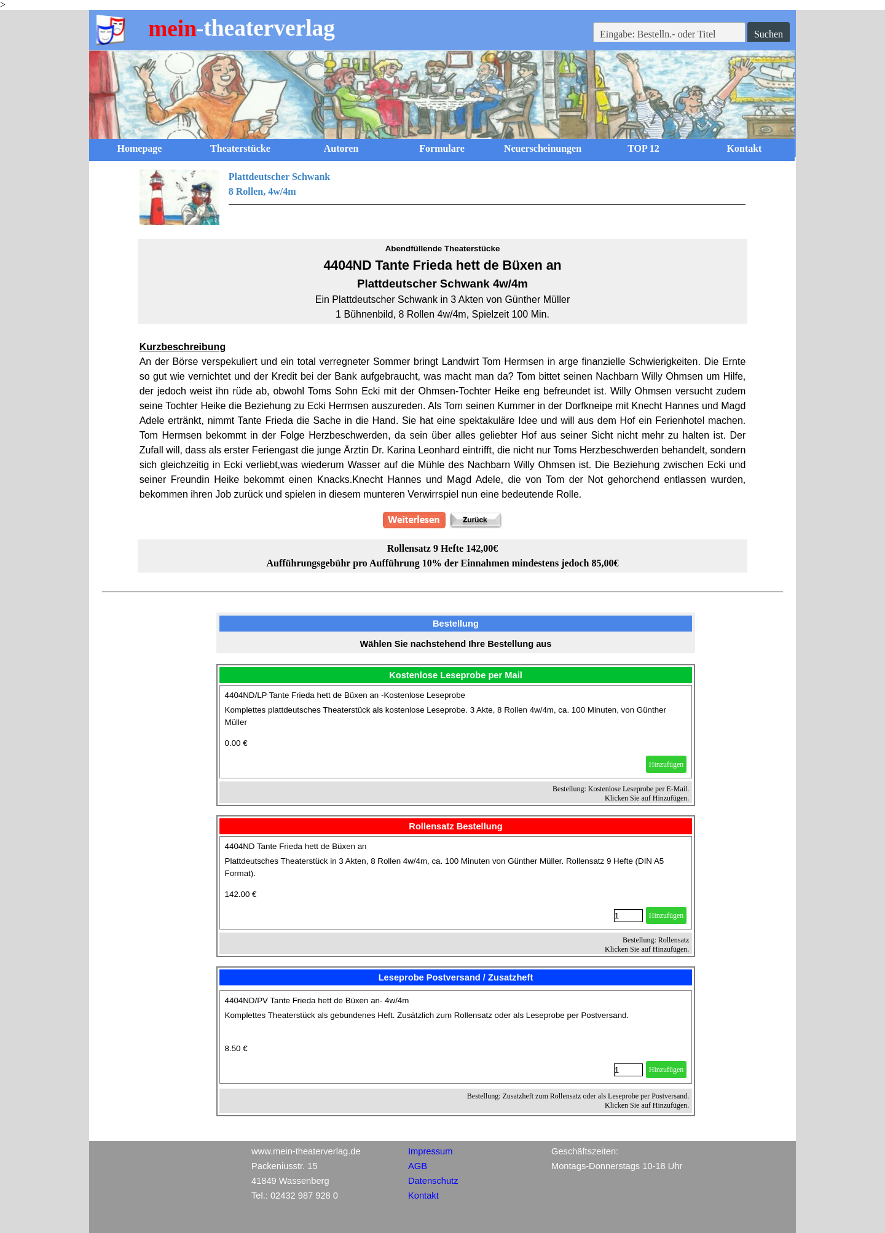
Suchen (768, 34)
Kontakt (744, 148)
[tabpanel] (443, 197)
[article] (456, 731)
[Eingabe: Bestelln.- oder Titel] (669, 34)
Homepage (139, 148)
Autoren (341, 148)
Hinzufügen (666, 764)
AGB (417, 1166)
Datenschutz (433, 1181)
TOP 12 (643, 148)
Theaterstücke (240, 148)
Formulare (441, 148)
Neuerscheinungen (542, 148)
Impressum (430, 1151)
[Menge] (628, 915)
